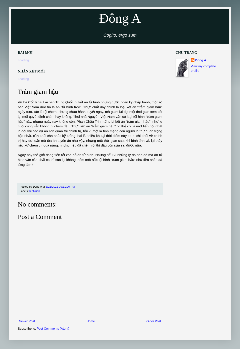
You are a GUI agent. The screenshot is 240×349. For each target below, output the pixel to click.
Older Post (153, 321)
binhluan (34, 191)
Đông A (120, 18)
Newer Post (27, 321)
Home (90, 321)
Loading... (25, 60)
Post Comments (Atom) (53, 328)
